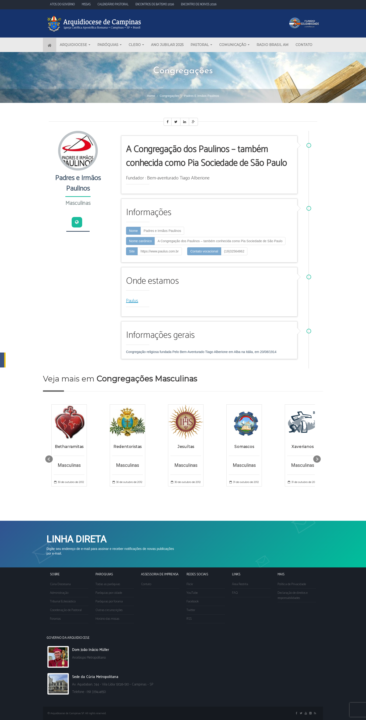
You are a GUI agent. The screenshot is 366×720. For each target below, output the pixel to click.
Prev (49, 459)
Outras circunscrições (109, 610)
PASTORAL (201, 45)
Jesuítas (186, 446)
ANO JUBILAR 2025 (167, 45)
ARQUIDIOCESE (75, 45)
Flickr (190, 584)
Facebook (193, 601)
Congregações (169, 96)
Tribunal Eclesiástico (63, 601)
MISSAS (86, 4)
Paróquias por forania (109, 601)
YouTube (192, 593)
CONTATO (304, 45)
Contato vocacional (204, 251)
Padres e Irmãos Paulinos (162, 231)
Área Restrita (240, 584)
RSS (189, 619)
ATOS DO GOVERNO (62, 4)
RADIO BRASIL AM (273, 45)
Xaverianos (302, 446)
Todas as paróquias (107, 584)
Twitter (191, 610)
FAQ (235, 593)
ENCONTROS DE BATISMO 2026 (154, 4)
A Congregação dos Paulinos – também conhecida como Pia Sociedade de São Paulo (220, 241)
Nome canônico (140, 241)
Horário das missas (107, 619)
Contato (146, 584)
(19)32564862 (234, 251)
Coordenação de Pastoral (66, 610)
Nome (133, 231)
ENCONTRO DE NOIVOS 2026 (198, 4)
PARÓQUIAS (109, 45)
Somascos (244, 446)
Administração (59, 593)
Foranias (55, 619)
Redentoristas (127, 446)
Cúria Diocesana (60, 584)
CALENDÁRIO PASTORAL (113, 4)
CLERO (136, 45)
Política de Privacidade (292, 584)
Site (132, 251)
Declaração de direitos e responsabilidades (293, 595)
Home (151, 96)
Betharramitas (69, 446)
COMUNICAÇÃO (234, 45)
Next (317, 459)
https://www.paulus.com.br (160, 251)
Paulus (132, 301)
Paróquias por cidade (108, 593)
